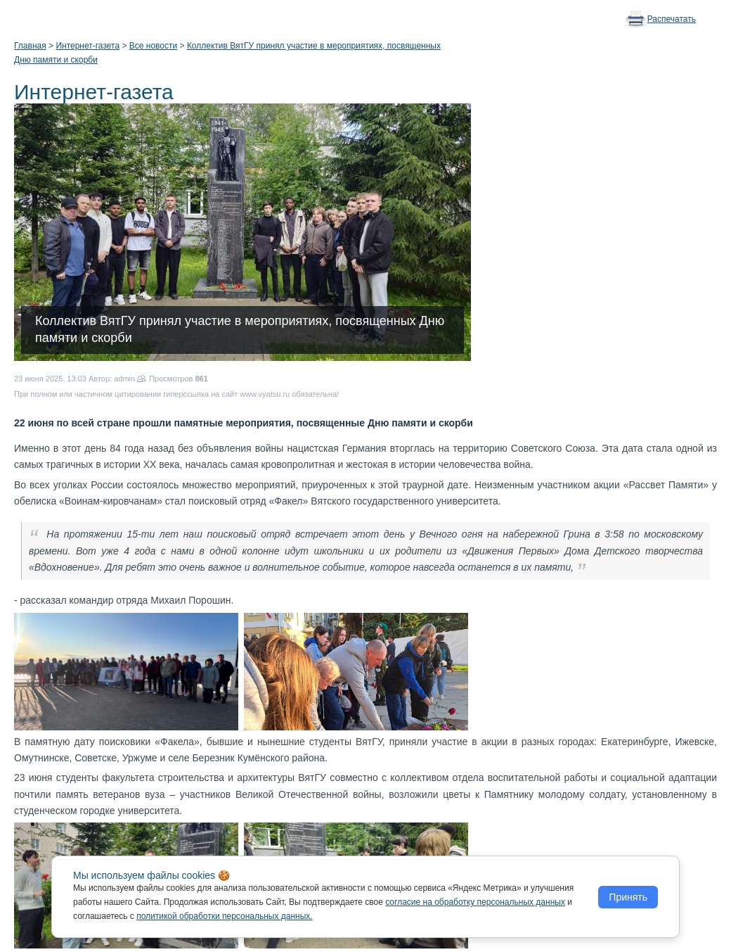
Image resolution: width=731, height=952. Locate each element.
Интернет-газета (87, 46)
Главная (30, 46)
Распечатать (671, 19)
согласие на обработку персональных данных (475, 902)
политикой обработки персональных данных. (224, 916)
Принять (628, 897)
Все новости (153, 46)
